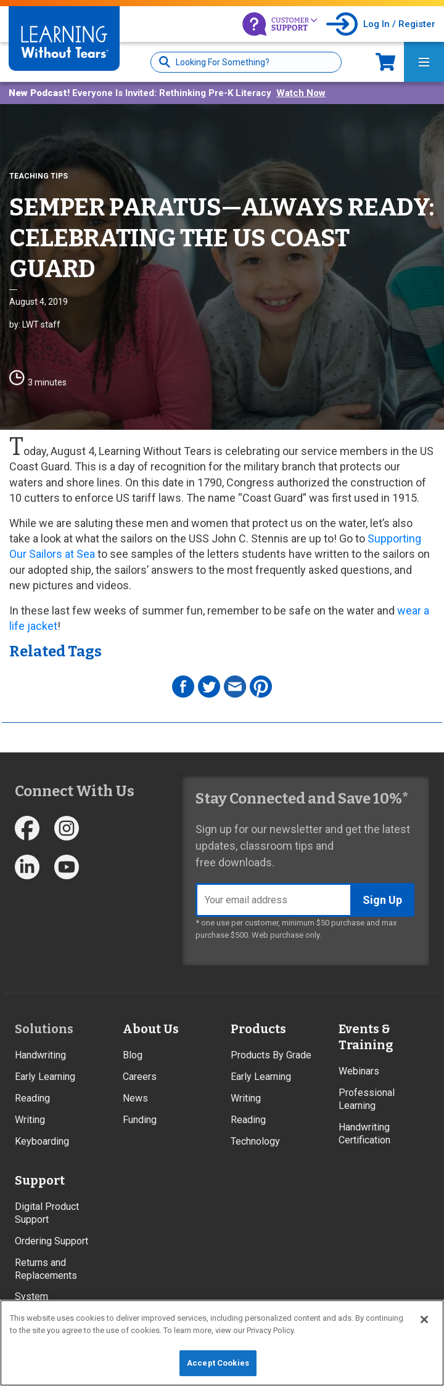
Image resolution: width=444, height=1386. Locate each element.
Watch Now (301, 93)
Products (258, 1028)
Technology (255, 1141)
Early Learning (45, 1076)
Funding (140, 1120)
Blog (132, 1055)
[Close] (424, 1319)
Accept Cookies (218, 1363)
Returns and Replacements (46, 1269)
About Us (151, 1028)
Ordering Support (51, 1241)
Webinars (359, 1071)
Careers (140, 1076)
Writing (30, 1120)
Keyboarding (42, 1141)
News (135, 1098)
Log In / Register (399, 24)
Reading (32, 1098)
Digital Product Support (47, 1213)
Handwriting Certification (364, 1133)
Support (40, 1180)
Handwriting (40, 1055)
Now (385, 62)
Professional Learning (367, 1099)
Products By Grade (271, 1055)
